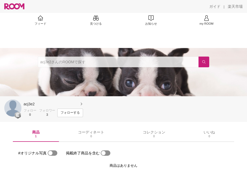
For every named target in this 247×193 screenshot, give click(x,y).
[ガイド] (214, 6)
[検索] (204, 62)
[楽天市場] (235, 6)
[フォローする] (70, 113)
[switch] (52, 153)
